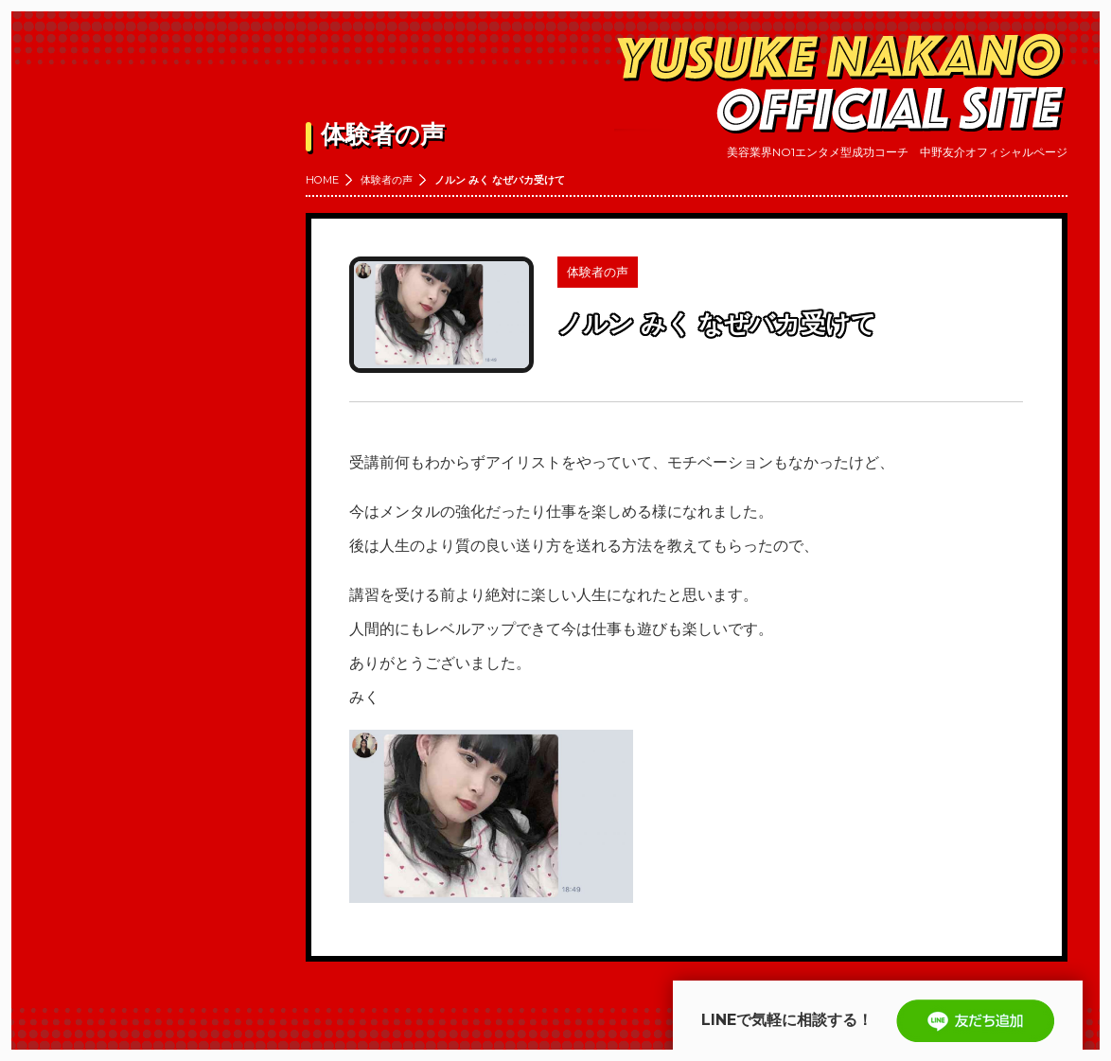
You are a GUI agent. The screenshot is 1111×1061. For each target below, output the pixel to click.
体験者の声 (387, 179)
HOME (322, 179)
